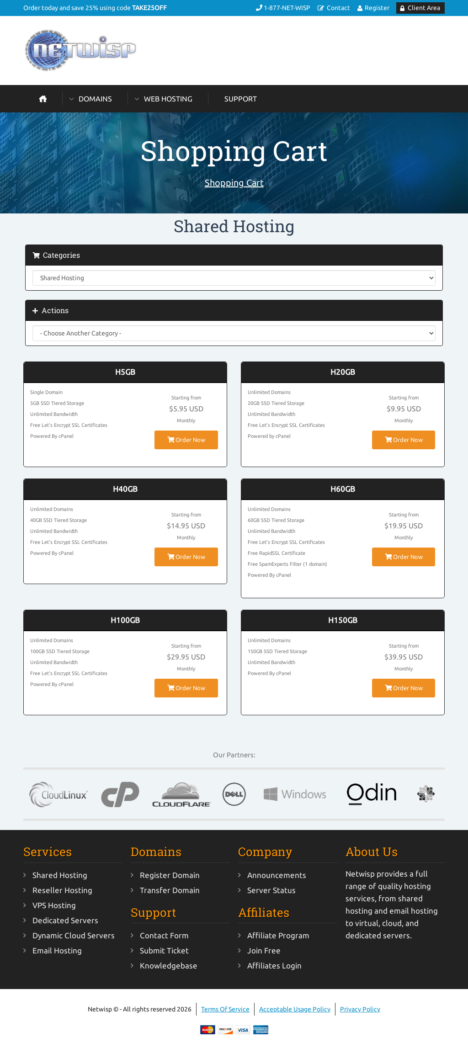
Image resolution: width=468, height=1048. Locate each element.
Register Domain (170, 875)
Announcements (276, 875)
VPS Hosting (54, 905)
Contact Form (164, 935)
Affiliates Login (274, 965)
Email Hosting (57, 950)
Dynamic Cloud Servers (73, 935)
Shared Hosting (59, 875)
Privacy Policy (360, 1009)
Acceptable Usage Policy (294, 1009)
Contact (338, 7)
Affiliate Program (278, 935)
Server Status (271, 890)
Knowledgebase (168, 965)
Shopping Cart (234, 182)
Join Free (264, 950)
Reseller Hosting (62, 890)
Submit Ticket (164, 950)
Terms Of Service (225, 1009)
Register (377, 7)
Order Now (186, 439)
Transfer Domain (170, 890)
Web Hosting (168, 99)
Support (240, 99)
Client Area (424, 7)
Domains (95, 99)
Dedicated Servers (65, 920)
